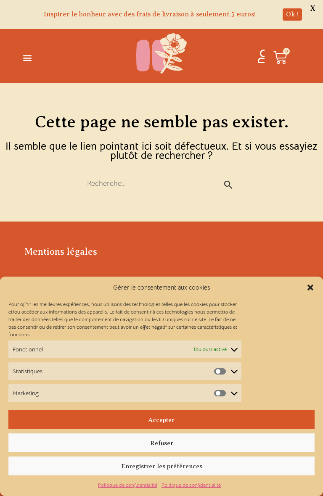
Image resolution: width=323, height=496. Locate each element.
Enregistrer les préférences (161, 466)
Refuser (161, 443)
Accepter (161, 420)
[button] (310, 287)
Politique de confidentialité (127, 485)
